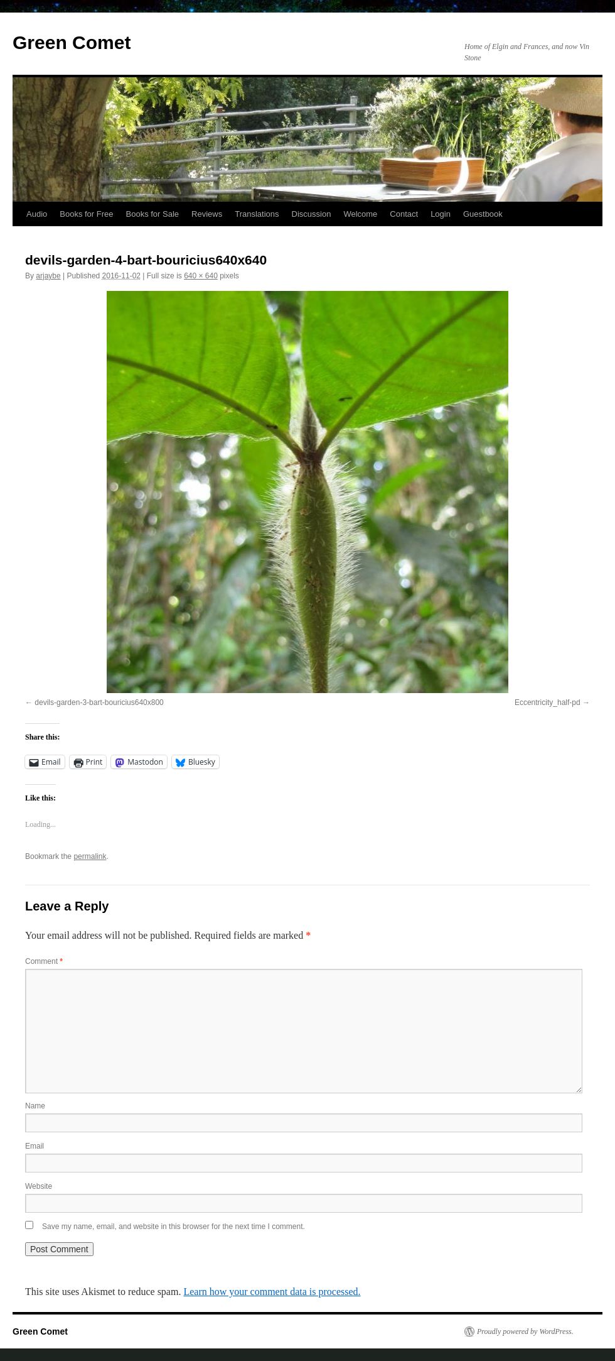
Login (440, 214)
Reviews (206, 214)
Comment (44, 961)
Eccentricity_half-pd (547, 702)
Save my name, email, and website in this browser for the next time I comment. (173, 1226)
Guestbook (483, 214)
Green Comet (72, 42)
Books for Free (86, 214)
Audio (36, 214)
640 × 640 (201, 275)
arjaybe (48, 275)
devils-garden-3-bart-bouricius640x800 (99, 702)
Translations (257, 214)
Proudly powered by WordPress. (525, 1331)
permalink (89, 856)
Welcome (360, 214)
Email (34, 1146)
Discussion (311, 214)
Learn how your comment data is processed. (271, 1291)
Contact (404, 214)
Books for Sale (152, 214)
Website (38, 1186)
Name (35, 1105)
